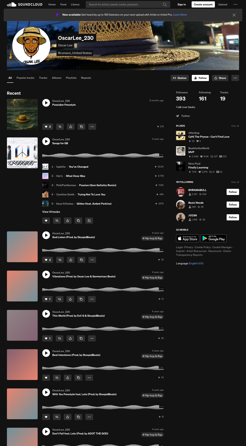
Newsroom (214, 251)
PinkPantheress (66, 185)
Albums (56, 78)
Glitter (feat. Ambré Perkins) (94, 204)
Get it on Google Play (214, 238)
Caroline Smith (65, 194)
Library (75, 4)
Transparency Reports (189, 255)
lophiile (61, 167)
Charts (227, 251)
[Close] (234, 15)
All (10, 78)
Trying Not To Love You (91, 194)
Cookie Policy (203, 247)
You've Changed (78, 167)
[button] (235, 4)
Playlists (71, 78)
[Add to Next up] (89, 221)
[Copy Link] (81, 127)
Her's (59, 176)
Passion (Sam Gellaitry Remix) (97, 185)
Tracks (43, 78)
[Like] (47, 127)
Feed (63, 4)
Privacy (188, 247)
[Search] (128, 4)
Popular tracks (25, 78)
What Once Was (75, 176)
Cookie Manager (222, 247)
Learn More (180, 15)
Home (52, 4)
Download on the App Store (187, 238)
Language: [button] (189, 263)
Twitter (183, 116)
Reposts (86, 78)
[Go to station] (180, 78)
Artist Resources (196, 251)
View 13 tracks (51, 212)
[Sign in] (181, 4)
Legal (179, 247)
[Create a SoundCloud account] (203, 4)
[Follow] (200, 78)
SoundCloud (24, 4)
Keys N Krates (64, 204)
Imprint (180, 251)
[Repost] (60, 127)
